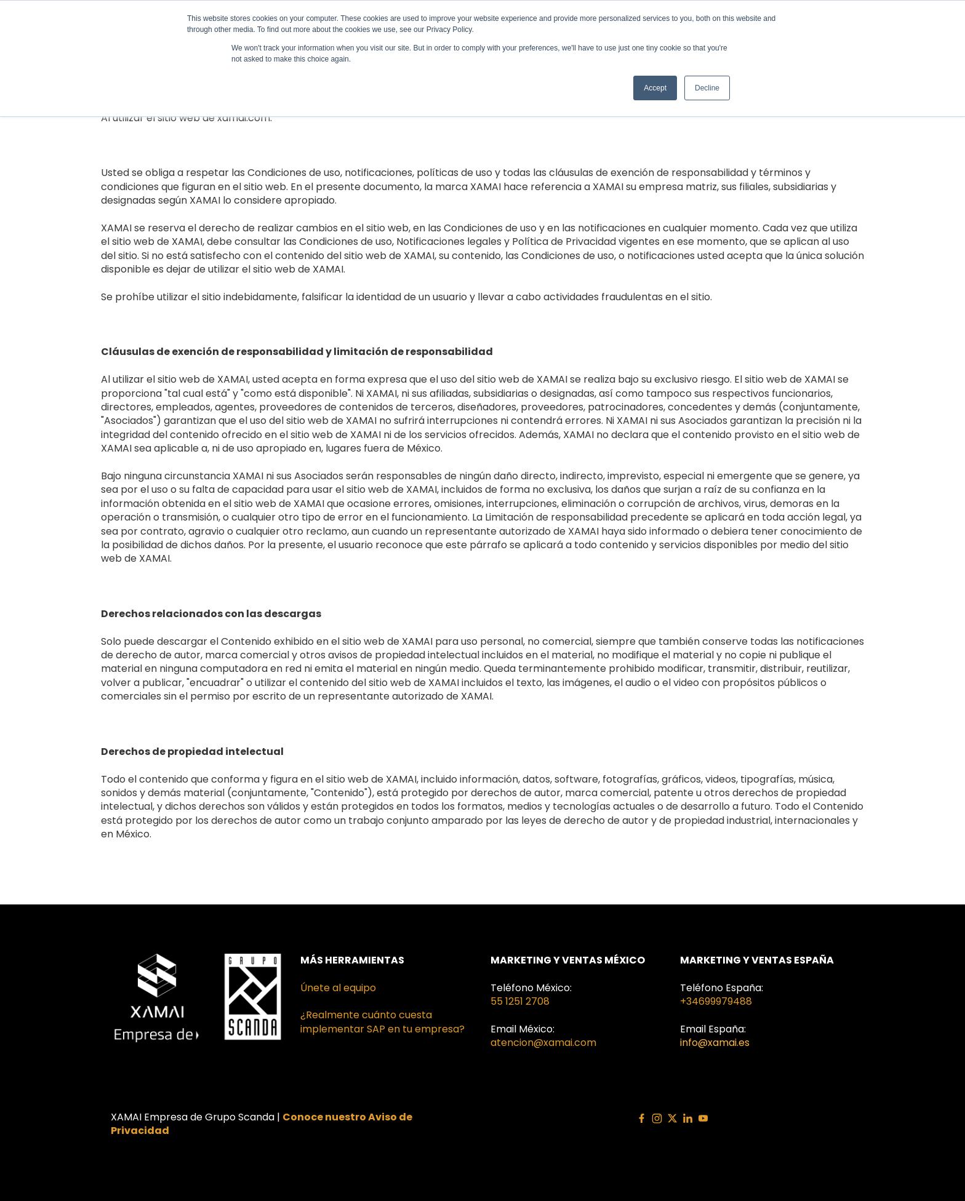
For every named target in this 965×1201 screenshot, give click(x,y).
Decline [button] (707, 88)
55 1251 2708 (520, 1001)
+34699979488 (716, 1001)
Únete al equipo (338, 988)
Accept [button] (655, 88)
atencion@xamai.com (543, 1042)
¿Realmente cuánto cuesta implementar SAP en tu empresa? (382, 1021)
